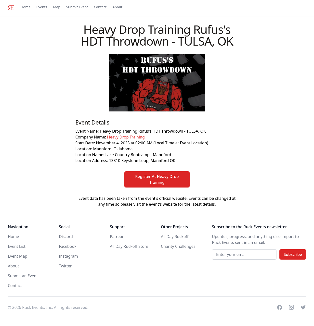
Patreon (117, 236)
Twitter (65, 266)
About (117, 7)
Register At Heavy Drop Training (157, 179)
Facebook (68, 246)
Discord (66, 236)
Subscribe (293, 254)
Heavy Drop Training (126, 137)
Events (41, 7)
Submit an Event (23, 275)
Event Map (17, 256)
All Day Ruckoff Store (129, 246)
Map (56, 7)
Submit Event (77, 7)
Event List (17, 246)
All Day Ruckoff (174, 236)
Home (25, 7)
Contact (100, 7)
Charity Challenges (178, 246)
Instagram (68, 256)
